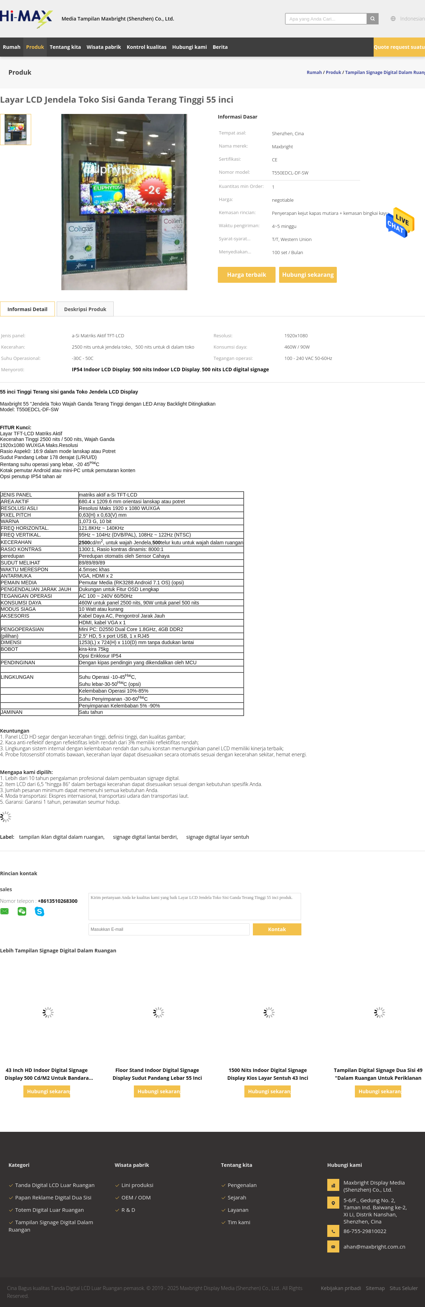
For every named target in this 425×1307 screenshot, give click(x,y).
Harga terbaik (246, 275)
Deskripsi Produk (85, 309)
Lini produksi (134, 1184)
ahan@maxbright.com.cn (366, 1246)
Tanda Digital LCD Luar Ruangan (51, 1184)
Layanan (235, 1209)
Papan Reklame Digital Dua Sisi (49, 1197)
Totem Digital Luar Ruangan (46, 1209)
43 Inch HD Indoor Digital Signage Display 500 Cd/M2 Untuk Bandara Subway (47, 1078)
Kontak (277, 929)
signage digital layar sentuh (217, 836)
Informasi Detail (27, 309)
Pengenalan (239, 1184)
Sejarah (233, 1197)
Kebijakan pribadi (341, 1288)
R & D (125, 1209)
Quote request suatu (399, 47)
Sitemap (375, 1288)
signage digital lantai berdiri (145, 836)
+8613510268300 (58, 901)
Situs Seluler (404, 1288)
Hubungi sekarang (308, 275)
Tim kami (235, 1222)
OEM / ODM (133, 1197)
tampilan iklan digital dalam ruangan (61, 836)
